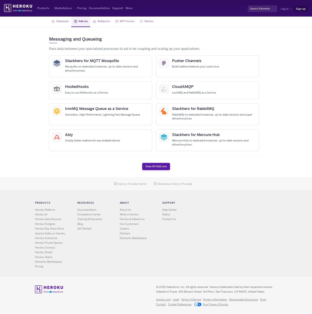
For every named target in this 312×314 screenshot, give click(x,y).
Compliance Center (89, 214)
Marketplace (63, 8)
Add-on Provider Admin (130, 184)
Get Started (84, 228)
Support (117, 8)
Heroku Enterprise (46, 238)
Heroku (18, 8)
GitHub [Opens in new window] (218, 204)
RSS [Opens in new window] (207, 204)
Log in (285, 9)
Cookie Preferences (180, 304)
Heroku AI (41, 214)
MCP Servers (131, 21)
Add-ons (82, 21)
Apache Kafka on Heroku (50, 233)
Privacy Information (215, 299)
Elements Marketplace (48, 261)
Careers (124, 228)
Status (166, 214)
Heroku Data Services (48, 219)
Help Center (169, 209)
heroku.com (163, 299)
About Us (125, 209)
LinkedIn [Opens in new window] (224, 204)
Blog (80, 223)
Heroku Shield (43, 252)
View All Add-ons (156, 166)
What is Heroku (129, 214)
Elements (60, 21)
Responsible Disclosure (243, 299)
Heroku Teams (44, 257)
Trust (263, 299)
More (129, 8)
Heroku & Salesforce (132, 219)
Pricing (81, 8)
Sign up (301, 9)
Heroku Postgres (45, 223)
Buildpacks (105, 21)
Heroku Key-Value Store (49, 228)
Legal (176, 299)
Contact (161, 304)
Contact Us (169, 219)
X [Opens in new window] (212, 204)
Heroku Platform (45, 209)
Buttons (154, 21)
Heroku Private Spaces (49, 242)
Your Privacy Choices (211, 305)
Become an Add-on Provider (172, 184)
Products (43, 8)
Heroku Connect (45, 247)
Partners (125, 233)
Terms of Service (191, 299)
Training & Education (89, 219)
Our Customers (129, 223)
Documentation (99, 8)
